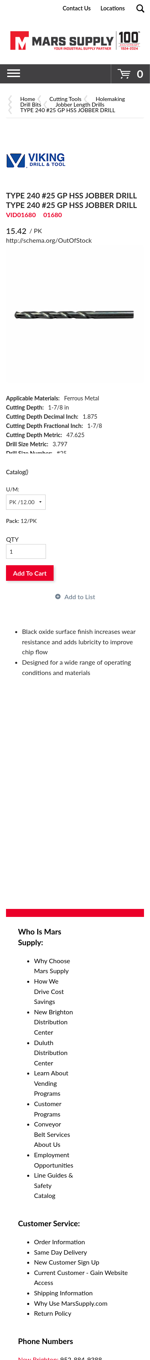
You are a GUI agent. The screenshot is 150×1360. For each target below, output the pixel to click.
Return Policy (52, 1313)
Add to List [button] (79, 596)
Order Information (59, 1241)
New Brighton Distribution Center (53, 1022)
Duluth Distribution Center (51, 1053)
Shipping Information (63, 1293)
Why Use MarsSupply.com (71, 1303)
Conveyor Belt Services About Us (52, 1134)
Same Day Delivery (60, 1252)
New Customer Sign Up (66, 1262)
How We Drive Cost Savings (49, 991)
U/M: (12, 489)
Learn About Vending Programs (51, 1083)
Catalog (17, 472)
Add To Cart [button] (30, 573)
